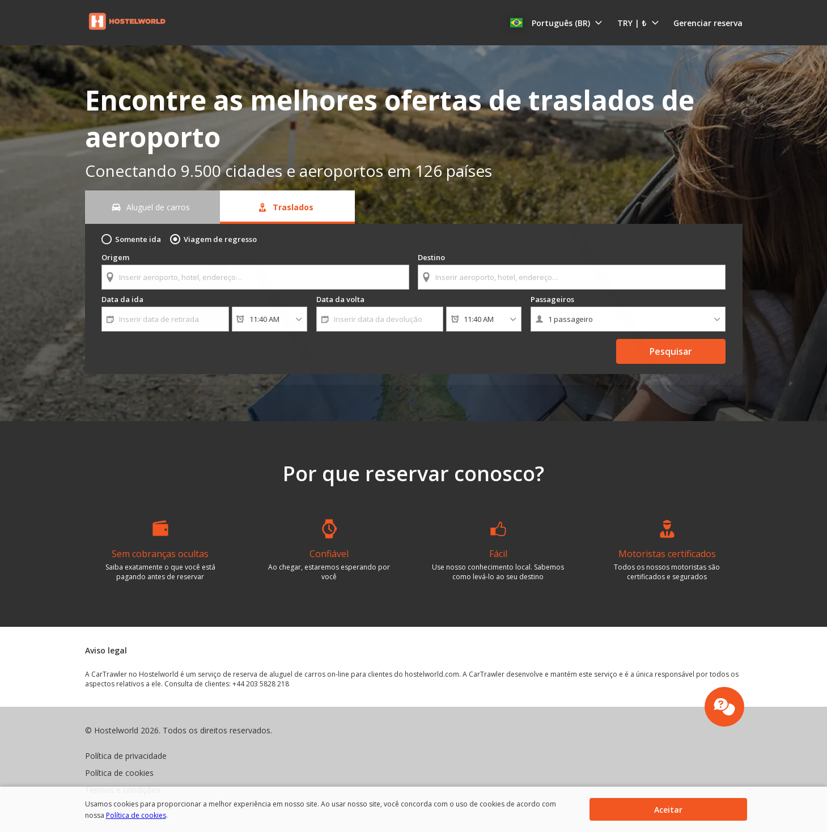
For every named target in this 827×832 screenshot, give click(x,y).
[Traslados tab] (287, 207)
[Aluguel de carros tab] (152, 207)
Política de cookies (114, 815)
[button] (561, 22)
